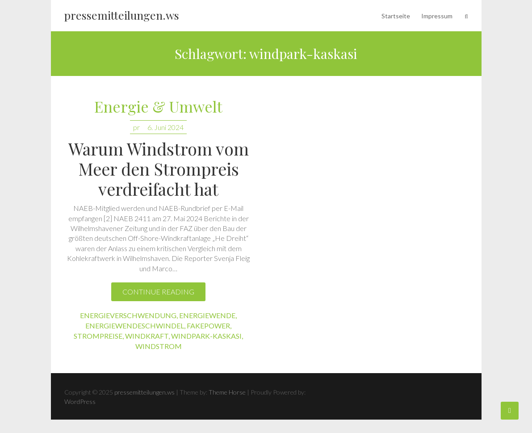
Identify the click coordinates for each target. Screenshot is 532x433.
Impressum (436, 16)
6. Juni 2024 (165, 127)
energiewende (207, 315)
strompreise (98, 336)
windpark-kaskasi (206, 336)
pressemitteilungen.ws (121, 15)
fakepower (208, 325)
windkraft (146, 336)
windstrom (158, 346)
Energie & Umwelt (158, 107)
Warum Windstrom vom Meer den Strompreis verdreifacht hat (158, 168)
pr (136, 127)
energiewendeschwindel (134, 325)
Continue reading (158, 291)
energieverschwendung (128, 315)
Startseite (395, 16)
